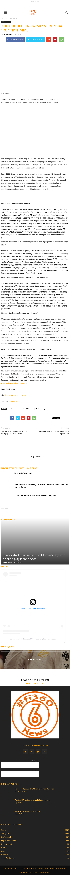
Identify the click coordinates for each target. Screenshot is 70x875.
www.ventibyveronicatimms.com (13, 383)
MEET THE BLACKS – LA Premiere (27, 811)
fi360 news (29, 409)
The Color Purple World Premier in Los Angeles (35, 496)
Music (37, 409)
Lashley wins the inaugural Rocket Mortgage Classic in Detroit (14, 432)
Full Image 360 (7, 646)
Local (3, 851)
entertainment (19, 409)
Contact (40, 868)
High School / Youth (8, 840)
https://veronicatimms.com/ (15, 395)
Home (3, 18)
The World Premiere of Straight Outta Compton (32, 800)
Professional (6, 837)
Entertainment (6, 22)
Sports (3, 830)
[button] (66, 12)
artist (10, 409)
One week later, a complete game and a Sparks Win (54, 432)
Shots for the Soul (8, 858)
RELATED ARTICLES (9, 468)
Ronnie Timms (15, 401)
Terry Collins (7, 34)
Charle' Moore (7, 562)
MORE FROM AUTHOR (28, 468)
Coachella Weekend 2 (24, 473)
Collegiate (5, 833)
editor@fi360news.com (39, 745)
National (4, 854)
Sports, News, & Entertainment (55, 868)
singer (44, 409)
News (3, 847)
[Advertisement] (35, 5)
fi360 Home (9, 868)
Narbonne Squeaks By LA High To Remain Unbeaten (34, 789)
